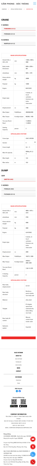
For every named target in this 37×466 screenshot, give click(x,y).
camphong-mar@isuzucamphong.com (20, 427)
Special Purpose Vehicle (16, 9)
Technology (18, 362)
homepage (4, 9)
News (18, 368)
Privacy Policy (7, 434)
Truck (18, 383)
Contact (18, 371)
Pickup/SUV (18, 380)
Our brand (18, 377)
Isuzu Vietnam (18, 352)
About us (18, 356)
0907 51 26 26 (22, 423)
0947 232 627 (21, 425)
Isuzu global (18, 365)
